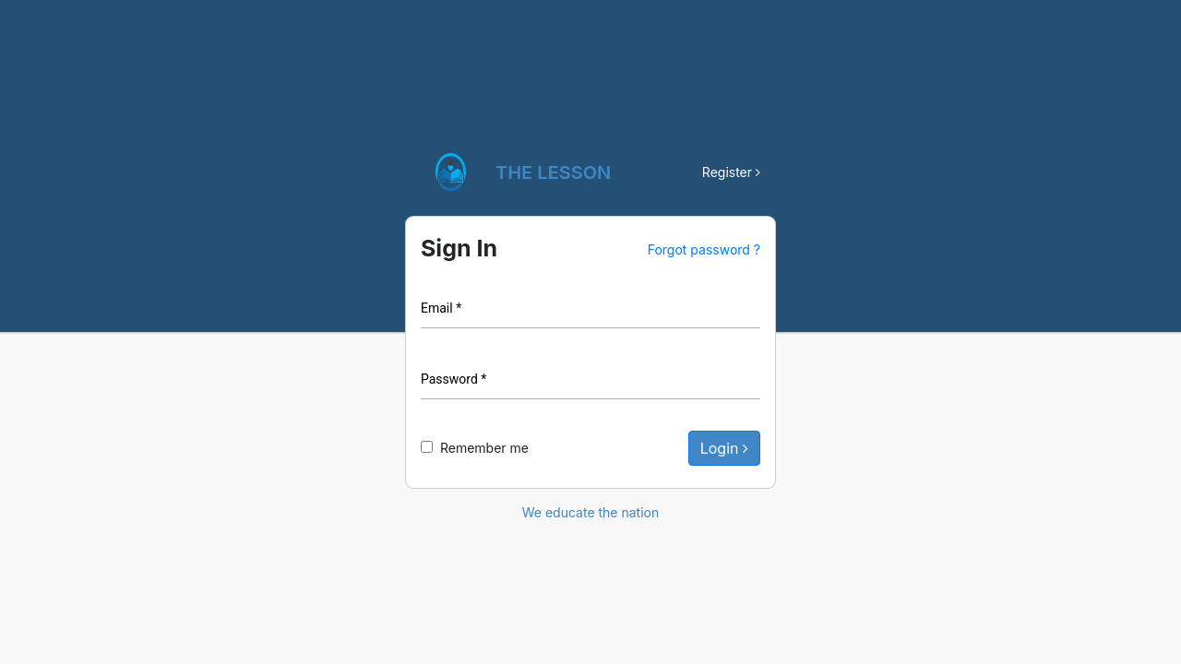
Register (731, 172)
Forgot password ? (704, 249)
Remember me (484, 448)
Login (724, 448)
